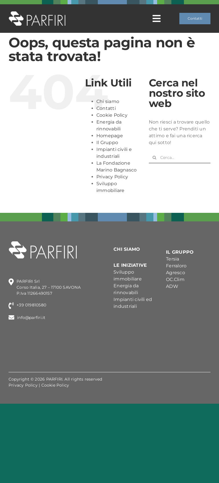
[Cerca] (154, 157)
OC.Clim (175, 279)
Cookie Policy (111, 115)
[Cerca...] (179, 157)
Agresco (175, 272)
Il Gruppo (107, 142)
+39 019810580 (31, 305)
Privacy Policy (112, 176)
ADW (172, 286)
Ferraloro (176, 265)
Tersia (172, 259)
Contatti (106, 108)
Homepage (109, 135)
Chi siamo (107, 101)
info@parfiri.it (31, 317)
